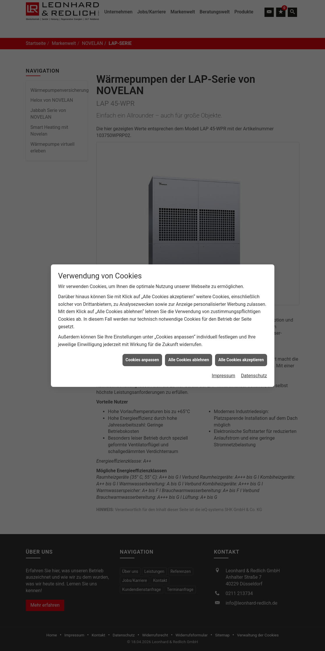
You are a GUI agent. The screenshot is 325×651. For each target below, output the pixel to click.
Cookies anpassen (142, 347)
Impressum (223, 363)
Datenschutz (254, 363)
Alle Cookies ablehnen (188, 347)
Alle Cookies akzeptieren (241, 347)
